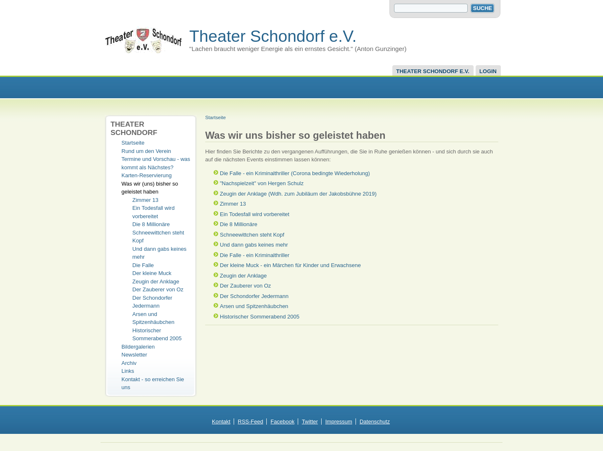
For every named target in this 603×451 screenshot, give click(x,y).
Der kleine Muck (151, 273)
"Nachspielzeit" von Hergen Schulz (262, 183)
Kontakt (221, 421)
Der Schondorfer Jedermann (254, 296)
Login (488, 71)
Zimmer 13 (145, 200)
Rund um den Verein (146, 151)
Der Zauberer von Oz (157, 289)
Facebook (282, 421)
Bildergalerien (138, 347)
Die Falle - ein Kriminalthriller (254, 255)
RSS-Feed (250, 421)
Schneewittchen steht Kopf (252, 235)
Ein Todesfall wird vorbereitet (254, 214)
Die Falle (143, 265)
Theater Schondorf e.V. (273, 36)
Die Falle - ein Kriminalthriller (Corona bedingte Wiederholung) (295, 173)
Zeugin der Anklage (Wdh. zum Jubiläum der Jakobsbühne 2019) (298, 194)
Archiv (129, 363)
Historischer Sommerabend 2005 (259, 316)
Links (127, 371)
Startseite (132, 143)
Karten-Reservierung (146, 175)
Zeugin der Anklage (155, 281)
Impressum (338, 421)
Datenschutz (375, 421)
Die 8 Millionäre (151, 224)
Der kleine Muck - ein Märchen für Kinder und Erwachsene (290, 265)
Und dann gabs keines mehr (254, 245)
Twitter (310, 421)
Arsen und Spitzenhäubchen (254, 306)
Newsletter (134, 355)
